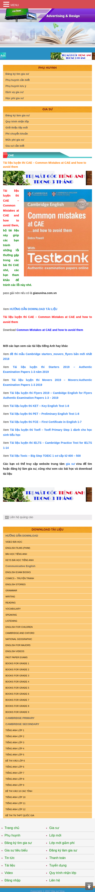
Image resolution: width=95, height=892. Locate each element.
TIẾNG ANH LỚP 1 (14, 730)
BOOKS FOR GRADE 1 (17, 663)
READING (10, 602)
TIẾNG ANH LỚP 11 (15, 803)
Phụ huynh (12, 835)
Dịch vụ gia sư (14, 92)
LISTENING (11, 621)
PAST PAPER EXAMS (16, 657)
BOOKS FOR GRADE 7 (17, 700)
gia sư (70, 463)
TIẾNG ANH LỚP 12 (15, 809)
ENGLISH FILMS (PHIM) (17, 548)
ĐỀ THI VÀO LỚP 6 (15, 760)
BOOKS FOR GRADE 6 (17, 694)
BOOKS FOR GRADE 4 (17, 681)
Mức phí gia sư (14, 139)
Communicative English (20, 566)
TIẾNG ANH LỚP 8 (14, 779)
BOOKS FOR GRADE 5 (17, 688)
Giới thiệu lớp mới (16, 127)
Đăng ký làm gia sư (17, 115)
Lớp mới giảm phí (62, 843)
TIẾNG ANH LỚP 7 (14, 773)
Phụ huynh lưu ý (15, 86)
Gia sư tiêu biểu (16, 850)
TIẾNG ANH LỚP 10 (15, 797)
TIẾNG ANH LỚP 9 (14, 785)
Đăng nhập (12, 880)
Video (9, 873)
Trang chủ (12, 828)
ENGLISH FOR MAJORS (17, 645)
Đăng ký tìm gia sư (17, 73)
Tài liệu (10, 865)
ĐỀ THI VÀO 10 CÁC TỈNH (18, 791)
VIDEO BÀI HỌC (13, 542)
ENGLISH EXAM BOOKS (18, 572)
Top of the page (89, 886)
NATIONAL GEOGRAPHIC (18, 639)
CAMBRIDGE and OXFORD (19, 633)
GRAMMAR (11, 590)
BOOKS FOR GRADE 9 (17, 712)
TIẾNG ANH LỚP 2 (14, 736)
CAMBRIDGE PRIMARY (19, 718)
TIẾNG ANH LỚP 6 (14, 767)
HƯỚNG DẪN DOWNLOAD (21, 535)
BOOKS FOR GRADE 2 (17, 669)
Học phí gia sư (14, 98)
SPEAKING (11, 615)
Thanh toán (57, 858)
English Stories (15, 584)
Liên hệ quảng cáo (21, 517)
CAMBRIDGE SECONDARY (22, 724)
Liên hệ (54, 880)
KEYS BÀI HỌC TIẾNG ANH (19, 560)
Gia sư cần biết (14, 145)
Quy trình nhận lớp (17, 121)
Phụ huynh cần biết (17, 79)
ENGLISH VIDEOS (14, 651)
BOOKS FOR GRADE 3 (17, 675)
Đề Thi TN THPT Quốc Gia (19, 815)
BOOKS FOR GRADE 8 (17, 706)
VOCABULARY (13, 609)
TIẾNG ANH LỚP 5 (14, 754)
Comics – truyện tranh (19, 578)
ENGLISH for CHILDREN (19, 627)
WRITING (10, 596)
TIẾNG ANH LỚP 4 (14, 748)
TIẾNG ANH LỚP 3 (14, 742)
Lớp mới (55, 835)
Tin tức (10, 858)
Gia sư (54, 828)
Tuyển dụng (57, 865)
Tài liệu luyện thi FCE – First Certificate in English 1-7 (46, 422)
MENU (15, 5)
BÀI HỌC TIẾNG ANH (16, 554)
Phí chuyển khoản (16, 133)
